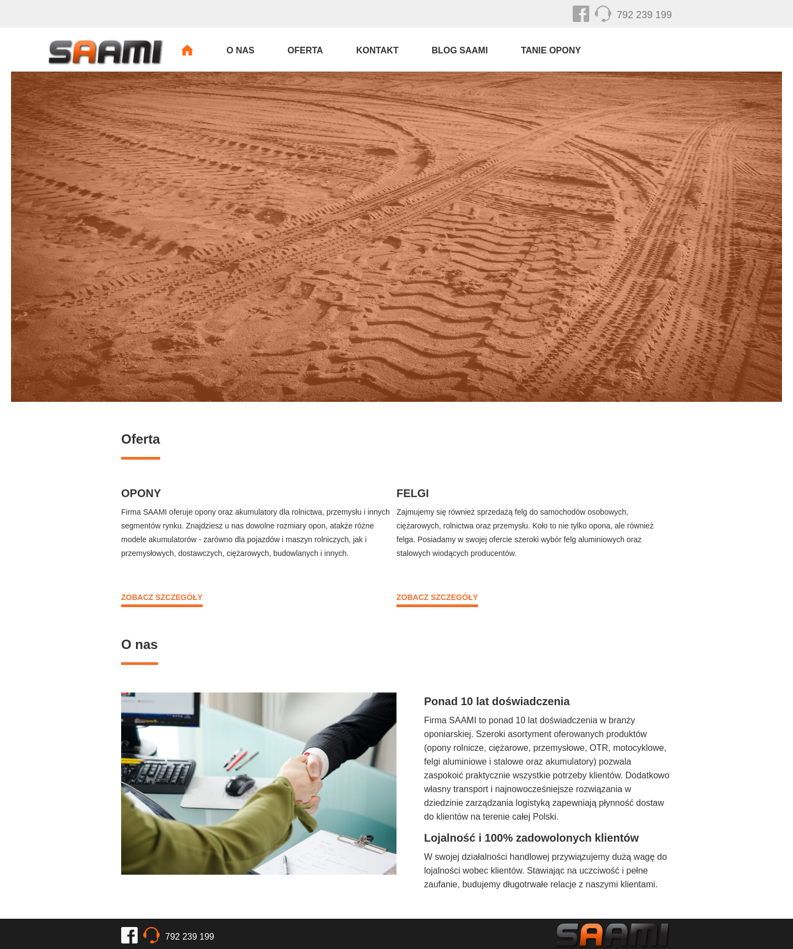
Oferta (305, 50)
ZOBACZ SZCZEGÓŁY (162, 597)
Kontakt (377, 50)
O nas (240, 50)
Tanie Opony (551, 50)
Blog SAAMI (460, 50)
